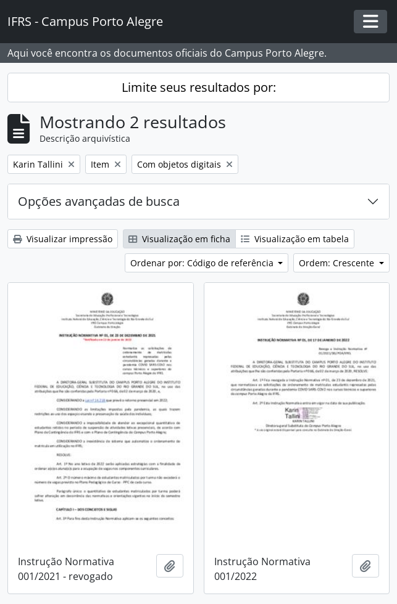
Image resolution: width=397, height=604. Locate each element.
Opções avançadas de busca (99, 201)
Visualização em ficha (179, 239)
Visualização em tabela (295, 239)
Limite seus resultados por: (199, 87)
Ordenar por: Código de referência (203, 263)
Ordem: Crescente (338, 263)
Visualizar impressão (62, 239)
